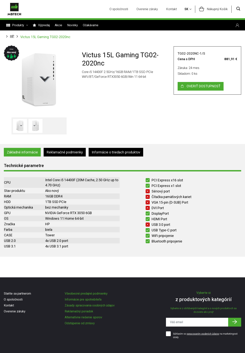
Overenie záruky (147, 9)
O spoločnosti (118, 9)
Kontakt (171, 9)
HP (12, 36)
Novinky (72, 25)
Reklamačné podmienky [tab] (65, 152)
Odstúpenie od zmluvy (80, 323)
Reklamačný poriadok (79, 311)
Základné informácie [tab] (22, 152)
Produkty (17, 25)
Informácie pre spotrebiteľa (83, 299)
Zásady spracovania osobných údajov (90, 305)
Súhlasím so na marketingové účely (205, 336)
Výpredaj (41, 25)
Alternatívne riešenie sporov (83, 317)
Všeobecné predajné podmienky (86, 293)
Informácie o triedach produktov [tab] (116, 152)
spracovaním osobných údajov (203, 334)
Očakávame (90, 25)
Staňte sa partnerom (17, 293)
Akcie (58, 25)
